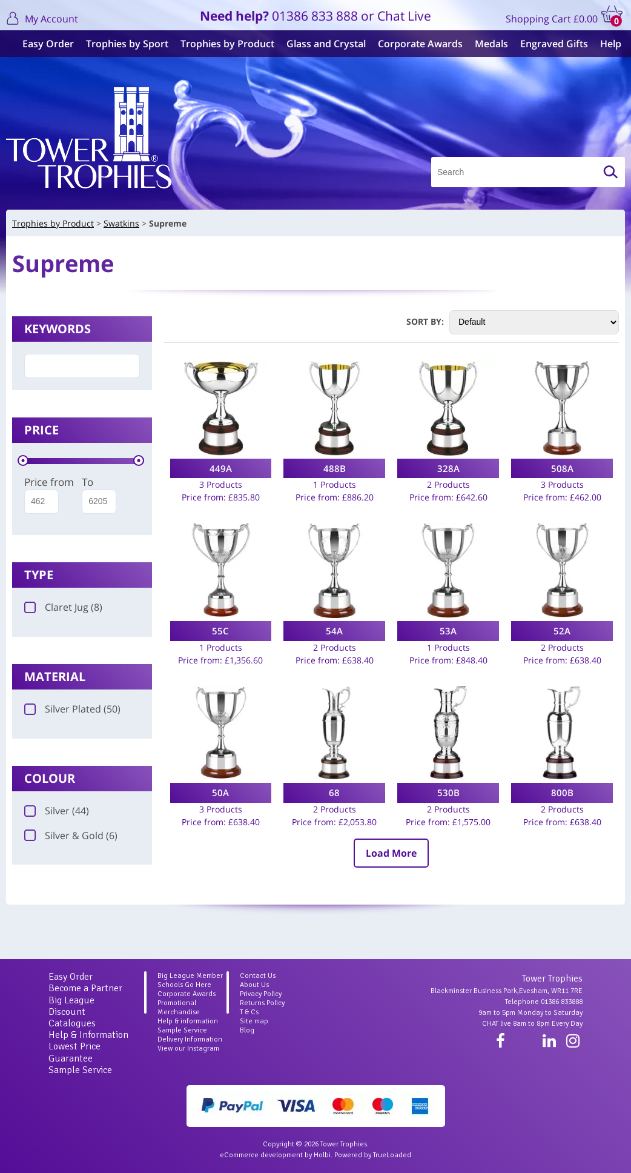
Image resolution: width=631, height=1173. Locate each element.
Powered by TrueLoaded (372, 1155)
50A (220, 792)
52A (561, 631)
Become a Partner (85, 988)
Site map (254, 1021)
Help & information (187, 1021)
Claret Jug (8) (63, 607)
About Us (254, 984)
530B (448, 792)
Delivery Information (189, 1039)
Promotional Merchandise (178, 1008)
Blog (247, 1030)
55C (220, 631)
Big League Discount (71, 1006)
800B (562, 792)
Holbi (322, 1155)
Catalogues (72, 1023)
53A (448, 631)
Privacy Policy (261, 994)
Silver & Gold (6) (70, 835)
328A (448, 468)
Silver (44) (56, 810)
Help (604, 43)
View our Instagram (188, 1048)
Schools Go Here (184, 984)
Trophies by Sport (121, 43)
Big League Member (190, 975)
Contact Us (258, 975)
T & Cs (249, 1012)
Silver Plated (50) (72, 709)
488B (334, 468)
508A (562, 468)
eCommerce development (261, 1155)
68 (334, 792)
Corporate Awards (414, 43)
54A (334, 631)
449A (221, 468)
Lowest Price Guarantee (74, 1052)
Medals (485, 43)
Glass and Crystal (320, 43)
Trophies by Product (221, 43)
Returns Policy (262, 1003)
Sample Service (80, 1070)
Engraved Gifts (548, 43)
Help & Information (88, 1035)
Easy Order (42, 43)
